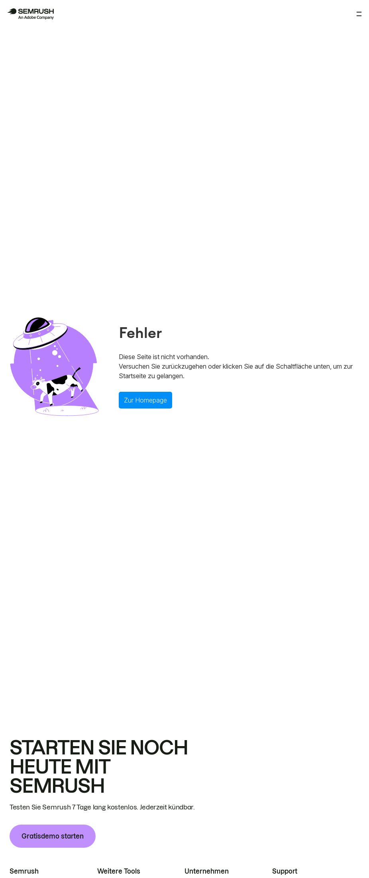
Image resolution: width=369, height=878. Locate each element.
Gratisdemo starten (53, 836)
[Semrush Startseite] (30, 14)
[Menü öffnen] (359, 14)
